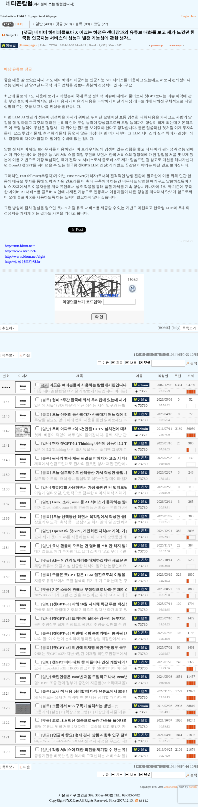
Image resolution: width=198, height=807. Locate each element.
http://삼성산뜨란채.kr (22, 261)
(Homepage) (28, 45)
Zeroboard (170, 786)
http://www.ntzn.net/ (20, 251)
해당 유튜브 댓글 (18, 69)
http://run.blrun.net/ (20, 246)
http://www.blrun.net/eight (25, 256)
